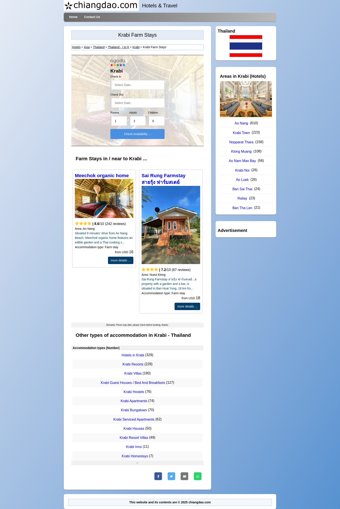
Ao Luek (242, 180)
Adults (133, 112)
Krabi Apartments (134, 401)
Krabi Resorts (133, 364)
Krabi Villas (133, 373)
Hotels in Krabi (133, 355)
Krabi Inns (134, 447)
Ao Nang (241, 123)
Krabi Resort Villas (134, 438)
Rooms (114, 112)
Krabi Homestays (135, 456)
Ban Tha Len (242, 208)
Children (153, 112)
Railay (242, 198)
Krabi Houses (134, 428)
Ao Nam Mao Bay (242, 161)
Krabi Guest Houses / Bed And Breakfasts (133, 383)
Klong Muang (241, 151)
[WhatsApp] (197, 476)
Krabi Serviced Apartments (133, 419)
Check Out (116, 94)
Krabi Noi (242, 170)
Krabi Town (241, 133)
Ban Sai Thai (242, 189)
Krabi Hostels (134, 392)
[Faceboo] (158, 476)
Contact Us (92, 17)
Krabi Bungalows (134, 410)
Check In (115, 76)
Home (73, 17)
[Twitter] (171, 476)
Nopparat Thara (241, 142)
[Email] (184, 476)
